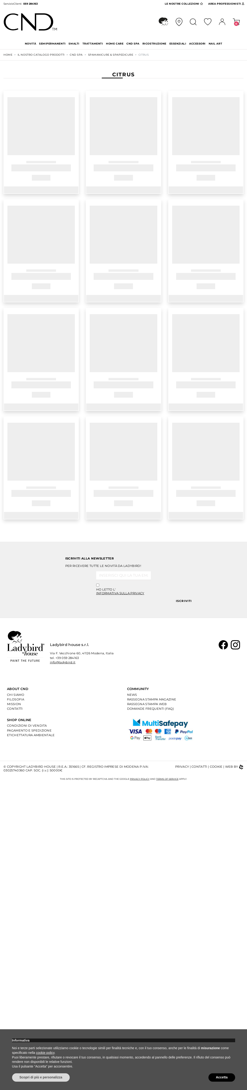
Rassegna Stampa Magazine (151, 699)
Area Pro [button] (226, 4)
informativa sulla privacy (120, 593)
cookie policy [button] (45, 1053)
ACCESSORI (197, 43)
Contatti (15, 708)
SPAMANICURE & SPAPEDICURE (110, 54)
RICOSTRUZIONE (154, 43)
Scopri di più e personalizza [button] (41, 1077)
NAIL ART (215, 43)
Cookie (216, 766)
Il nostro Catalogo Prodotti (41, 54)
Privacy (182, 766)
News (132, 695)
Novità (30, 43)
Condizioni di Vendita (27, 725)
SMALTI (74, 43)
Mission (14, 704)
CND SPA (132, 43)
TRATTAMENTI (92, 43)
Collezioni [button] (184, 4)
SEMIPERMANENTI (52, 43)
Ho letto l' (120, 591)
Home (7, 54)
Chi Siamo (15, 695)
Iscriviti (184, 601)
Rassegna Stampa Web (147, 704)
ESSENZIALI (177, 43)
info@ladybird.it (63, 662)
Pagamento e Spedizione (29, 730)
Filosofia (15, 699)
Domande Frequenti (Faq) (150, 708)
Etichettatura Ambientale (31, 735)
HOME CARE (114, 43)
